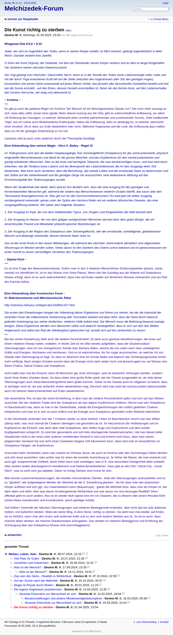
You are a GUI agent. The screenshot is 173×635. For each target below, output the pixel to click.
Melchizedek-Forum (34, 8)
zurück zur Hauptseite (22, 19)
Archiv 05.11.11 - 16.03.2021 (20, 3)
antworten (14, 535)
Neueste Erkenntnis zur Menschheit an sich (47, 594)
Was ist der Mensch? (27, 567)
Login (165, 3)
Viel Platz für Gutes (26, 558)
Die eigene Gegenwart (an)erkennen (38, 589)
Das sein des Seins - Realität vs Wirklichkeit (42, 576)
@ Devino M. (86, 35)
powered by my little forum (86, 631)
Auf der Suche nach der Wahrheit (35, 580)
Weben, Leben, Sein (22, 554)
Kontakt (164, 622)
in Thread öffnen (159, 19)
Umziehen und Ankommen (31, 562)
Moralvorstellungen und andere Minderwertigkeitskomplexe (63, 598)
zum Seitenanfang (147, 622)
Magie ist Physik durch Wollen (33, 585)
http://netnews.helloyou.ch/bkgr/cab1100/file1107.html (40, 305)
